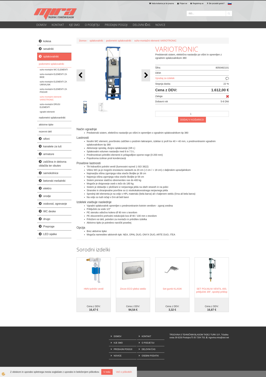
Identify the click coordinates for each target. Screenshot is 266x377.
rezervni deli (45, 131)
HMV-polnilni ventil (93, 288)
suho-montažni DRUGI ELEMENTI (50, 105)
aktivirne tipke (46, 124)
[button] (145, 75)
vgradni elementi (47, 112)
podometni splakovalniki (51, 64)
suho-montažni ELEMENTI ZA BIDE (53, 75)
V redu (106, 372)
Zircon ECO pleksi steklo (133, 288)
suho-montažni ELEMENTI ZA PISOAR (53, 90)
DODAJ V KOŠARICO (192, 119)
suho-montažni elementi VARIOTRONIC (50, 98)
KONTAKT (58, 25)
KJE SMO (74, 25)
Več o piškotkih (124, 372)
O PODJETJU (92, 25)
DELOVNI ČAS (141, 25)
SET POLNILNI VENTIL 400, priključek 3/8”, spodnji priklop (211, 290)
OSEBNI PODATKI (150, 356)
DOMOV (41, 25)
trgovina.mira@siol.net (219, 337)
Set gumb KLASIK (172, 288)
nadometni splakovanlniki (52, 117)
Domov (83, 40)
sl (230, 3)
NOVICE (160, 25)
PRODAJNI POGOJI (116, 25)
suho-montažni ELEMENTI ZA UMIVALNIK (53, 83)
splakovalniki (96, 40)
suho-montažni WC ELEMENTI (54, 69)
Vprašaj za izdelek (165, 78)
